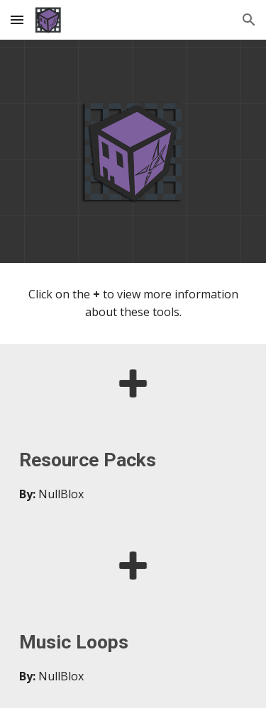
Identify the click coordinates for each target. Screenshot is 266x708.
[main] (133, 303)
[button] (17, 19)
